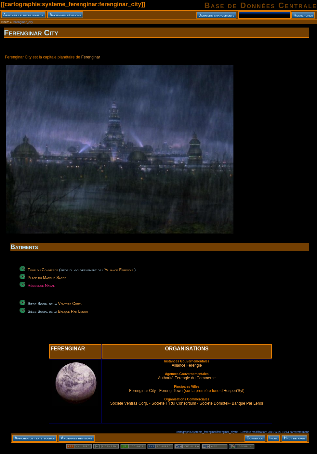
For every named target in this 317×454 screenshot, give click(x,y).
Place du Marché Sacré (47, 277)
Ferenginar (90, 57)
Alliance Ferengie (119, 270)
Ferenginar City (31, 32)
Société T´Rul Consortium (174, 403)
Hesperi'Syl (233, 390)
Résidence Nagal (41, 285)
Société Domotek (214, 403)
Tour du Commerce (43, 270)
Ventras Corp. (70, 303)
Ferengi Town (171, 390)
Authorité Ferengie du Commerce (187, 378)
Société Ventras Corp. (129, 403)
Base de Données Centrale (260, 5)
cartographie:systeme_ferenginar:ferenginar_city (73, 4)
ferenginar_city (23, 22)
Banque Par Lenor (73, 311)
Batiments (24, 246)
